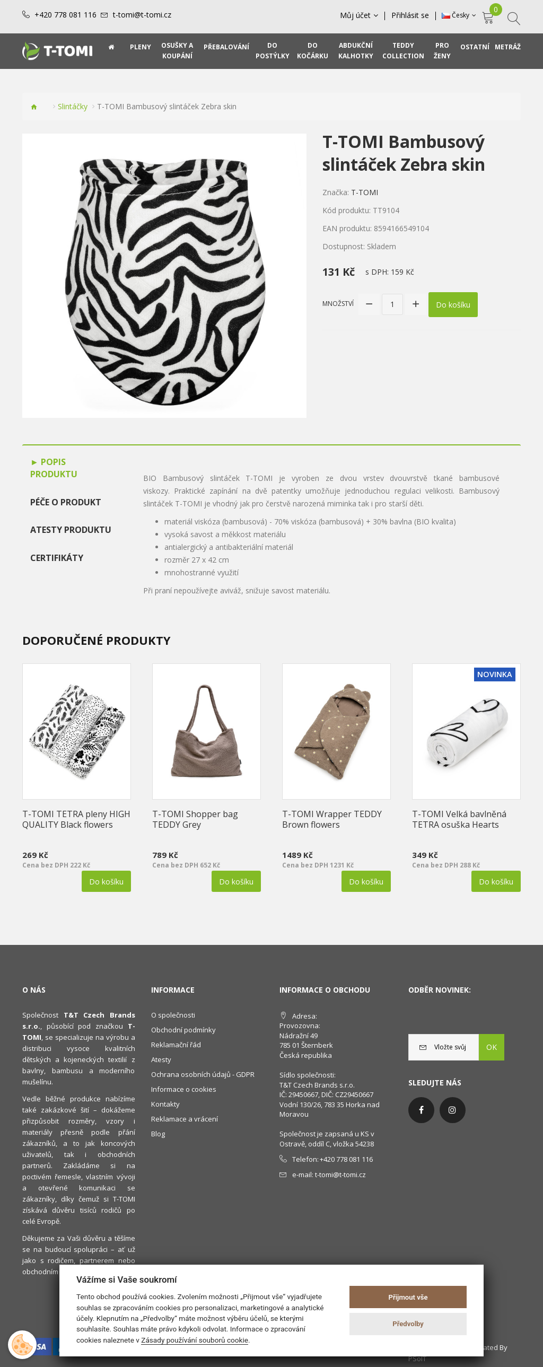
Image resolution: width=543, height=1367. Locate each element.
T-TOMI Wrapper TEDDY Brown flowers (332, 819)
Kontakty (165, 1104)
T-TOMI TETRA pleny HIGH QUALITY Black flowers (76, 819)
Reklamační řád (176, 1044)
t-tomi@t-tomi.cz (142, 15)
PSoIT (417, 1358)
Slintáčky (72, 106)
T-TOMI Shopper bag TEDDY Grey (195, 819)
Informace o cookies (183, 1089)
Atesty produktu (70, 530)
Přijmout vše (408, 1297)
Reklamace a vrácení (184, 1119)
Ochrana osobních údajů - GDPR (203, 1074)
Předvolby (408, 1324)
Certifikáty (56, 558)
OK (491, 1047)
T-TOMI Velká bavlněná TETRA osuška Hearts (459, 819)
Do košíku (453, 304)
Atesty (161, 1059)
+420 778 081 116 (65, 15)
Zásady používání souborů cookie (194, 1340)
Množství (338, 303)
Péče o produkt (65, 502)
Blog (158, 1133)
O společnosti (173, 1015)
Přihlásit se (410, 15)
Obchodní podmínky (183, 1030)
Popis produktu (53, 468)
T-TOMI (364, 192)
